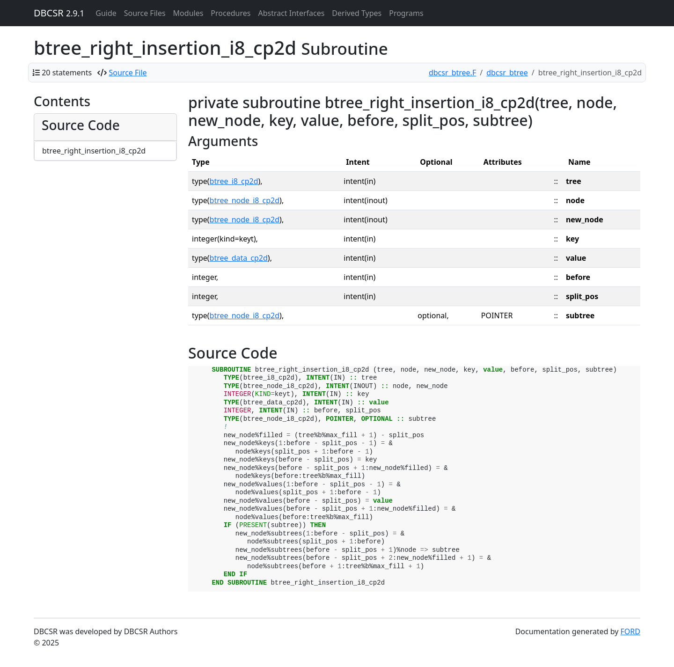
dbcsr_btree (507, 72)
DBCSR (59, 13)
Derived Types (356, 13)
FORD (630, 631)
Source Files (145, 13)
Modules (188, 13)
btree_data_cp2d (239, 258)
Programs (406, 13)
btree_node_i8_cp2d (245, 200)
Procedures (230, 13)
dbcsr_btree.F (452, 72)
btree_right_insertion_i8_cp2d (94, 151)
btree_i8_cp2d (234, 181)
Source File (128, 72)
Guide (106, 13)
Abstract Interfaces (291, 13)
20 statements (67, 72)
